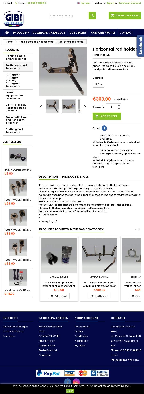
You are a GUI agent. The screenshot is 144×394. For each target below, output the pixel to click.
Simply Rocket (99, 277)
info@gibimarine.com (125, 360)
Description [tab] (48, 177)
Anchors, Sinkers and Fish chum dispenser (16, 120)
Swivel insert (59, 277)
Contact (7, 3)
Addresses (81, 341)
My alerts (80, 345)
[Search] (72, 15)
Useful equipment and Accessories (15, 95)
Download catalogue (48, 32)
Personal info (82, 326)
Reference (99, 55)
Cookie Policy (47, 345)
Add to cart (106, 116)
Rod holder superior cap (18, 169)
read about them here (72, 386)
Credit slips (81, 336)
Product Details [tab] (75, 177)
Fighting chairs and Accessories (16, 57)
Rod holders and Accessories (16, 66)
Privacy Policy (47, 341)
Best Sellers (12, 142)
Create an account (129, 3)
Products (20, 32)
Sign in (110, 3)
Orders (79, 331)
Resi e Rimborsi (48, 350)
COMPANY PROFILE (103, 32)
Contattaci (9, 336)
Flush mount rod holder (18, 199)
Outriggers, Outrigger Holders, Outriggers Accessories (13, 80)
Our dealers (77, 32)
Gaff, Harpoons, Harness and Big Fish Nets (16, 107)
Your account (86, 318)
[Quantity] (111, 107)
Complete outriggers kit (18, 289)
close (70, 390)
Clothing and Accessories (14, 131)
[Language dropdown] (85, 3)
